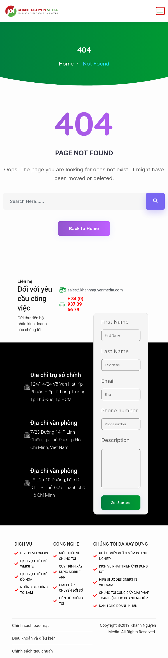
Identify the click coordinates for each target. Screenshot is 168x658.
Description (115, 440)
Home (66, 63)
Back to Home (84, 228)
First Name (115, 322)
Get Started (120, 502)
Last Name (115, 351)
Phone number (119, 410)
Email (108, 381)
